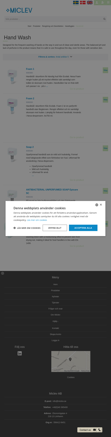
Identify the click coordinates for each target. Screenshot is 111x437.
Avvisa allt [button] (54, 227)
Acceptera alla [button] (83, 227)
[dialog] (55, 218)
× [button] (101, 205)
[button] (26, 227)
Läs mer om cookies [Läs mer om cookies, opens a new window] (37, 219)
